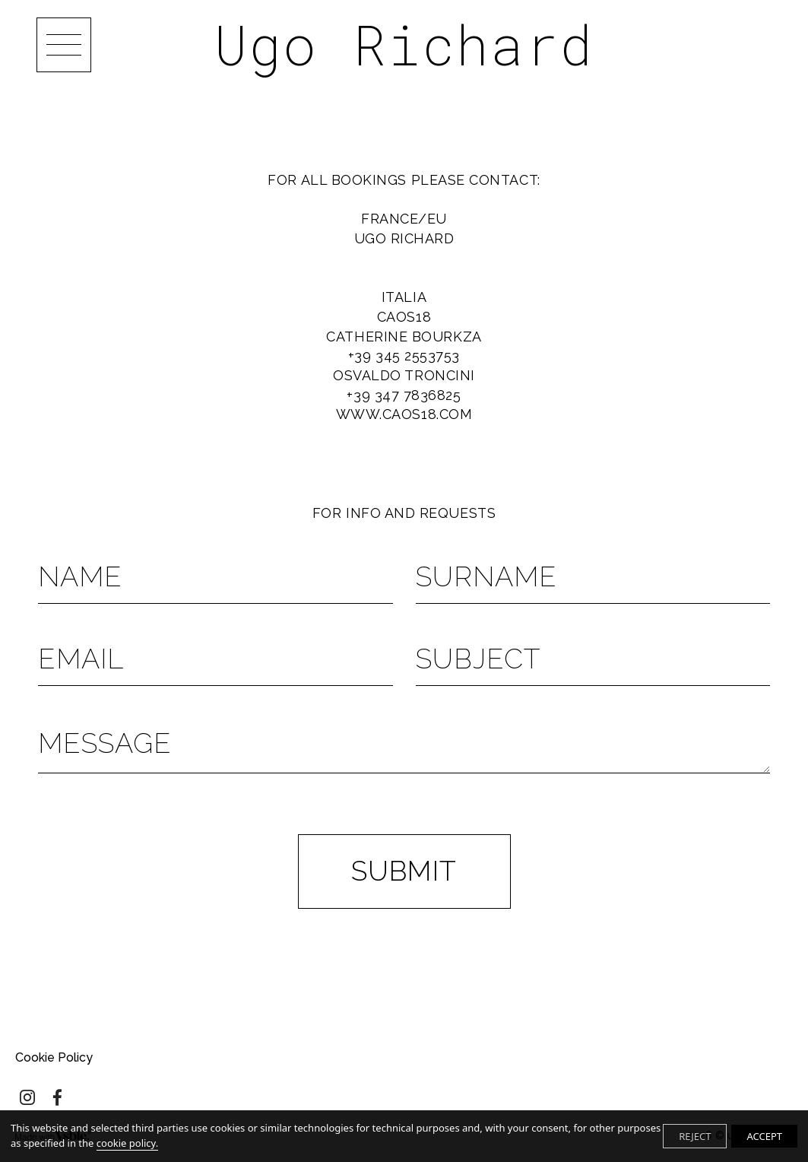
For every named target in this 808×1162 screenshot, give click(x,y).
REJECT (695, 1136)
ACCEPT (764, 1136)
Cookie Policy (54, 1057)
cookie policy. (127, 1143)
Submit (403, 871)
